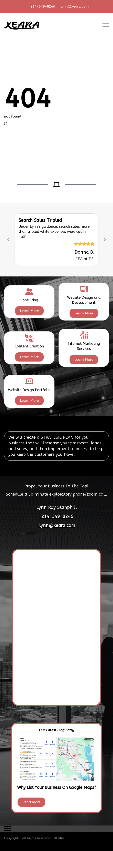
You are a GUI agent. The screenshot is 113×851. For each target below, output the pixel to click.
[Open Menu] (105, 25)
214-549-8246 (43, 6)
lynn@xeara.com (75, 6)
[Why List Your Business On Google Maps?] (56, 759)
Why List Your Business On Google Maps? (56, 787)
